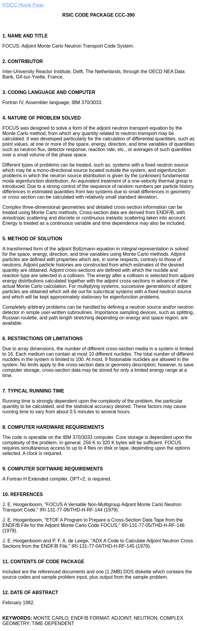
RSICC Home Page (23, 4)
